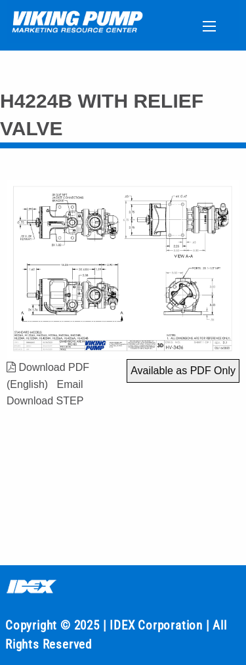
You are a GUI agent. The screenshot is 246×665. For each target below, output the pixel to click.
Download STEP (45, 400)
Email (69, 384)
